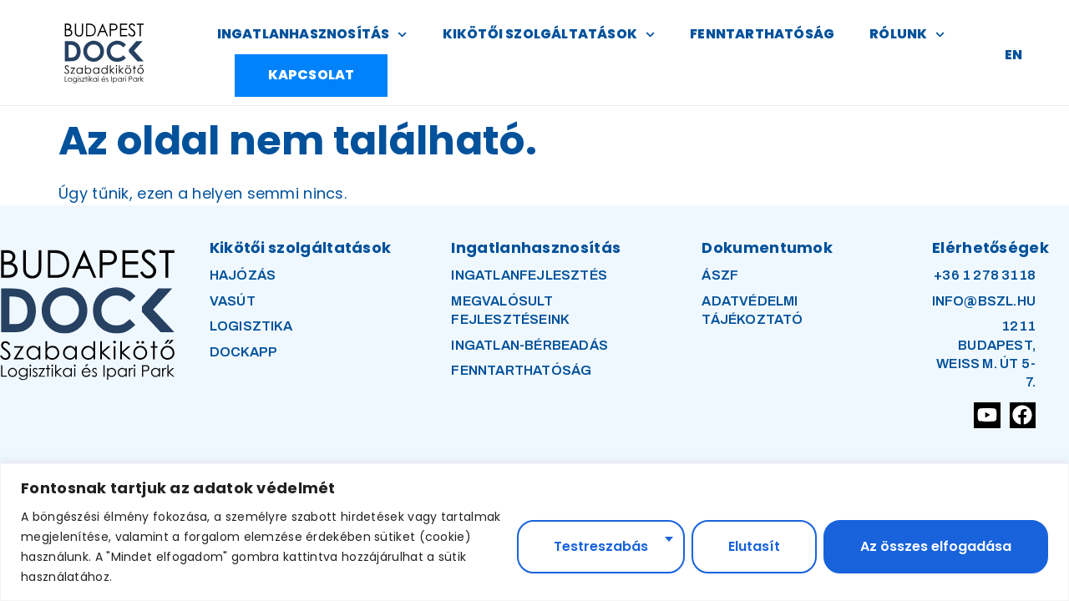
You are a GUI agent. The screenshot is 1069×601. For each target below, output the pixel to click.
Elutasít (754, 546)
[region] (534, 532)
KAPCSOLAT (311, 74)
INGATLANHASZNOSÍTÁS (312, 35)
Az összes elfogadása (935, 546)
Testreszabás (601, 546)
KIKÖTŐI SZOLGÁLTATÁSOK (549, 35)
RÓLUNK (907, 35)
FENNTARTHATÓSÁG (762, 33)
